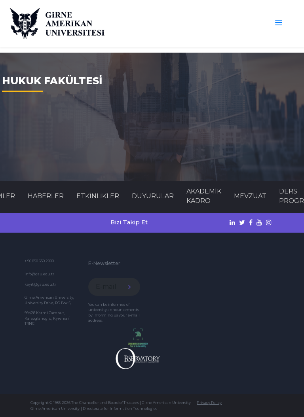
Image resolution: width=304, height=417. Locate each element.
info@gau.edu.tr (39, 274)
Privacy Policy (209, 402)
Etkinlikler (97, 196)
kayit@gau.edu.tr (40, 284)
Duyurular (153, 196)
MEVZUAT (250, 196)
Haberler (46, 196)
